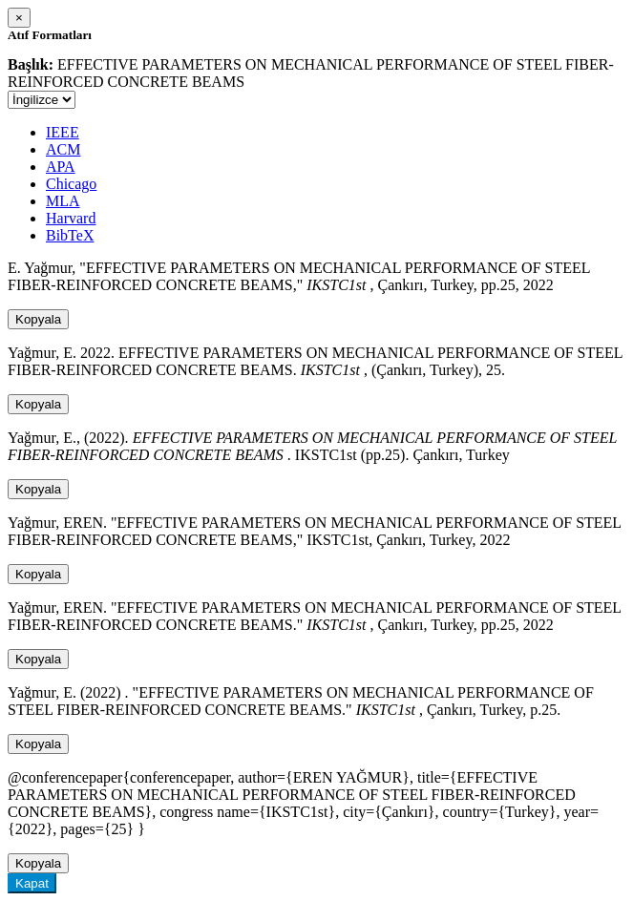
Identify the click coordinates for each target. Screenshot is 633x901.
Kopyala (38, 319)
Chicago (71, 184)
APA (60, 166)
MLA (63, 201)
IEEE (62, 132)
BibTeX (70, 235)
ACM (63, 149)
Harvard (70, 218)
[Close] (19, 18)
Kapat (32, 883)
